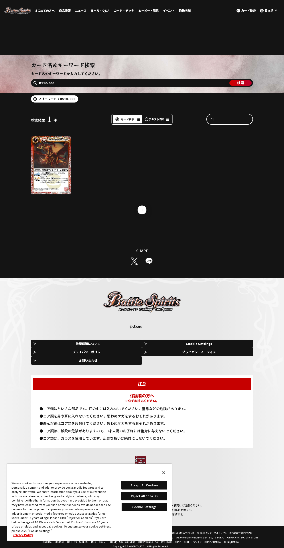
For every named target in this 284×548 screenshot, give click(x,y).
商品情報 (65, 10)
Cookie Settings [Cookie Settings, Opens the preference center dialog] (144, 507)
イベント (169, 10)
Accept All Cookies (144, 485)
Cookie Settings (99, 355)
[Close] (164, 472)
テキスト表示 (157, 130)
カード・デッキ (124, 10)
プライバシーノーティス (188, 355)
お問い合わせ (233, 355)
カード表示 (127, 130)
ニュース (80, 10)
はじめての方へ (44, 10)
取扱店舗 (185, 10)
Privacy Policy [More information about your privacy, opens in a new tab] (23, 535)
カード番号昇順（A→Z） (234, 130)
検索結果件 (44, 131)
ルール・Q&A (100, 10)
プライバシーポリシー (143, 355)
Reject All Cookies (144, 496)
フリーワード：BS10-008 (56, 110)
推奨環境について (54, 355)
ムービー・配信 (148, 10)
